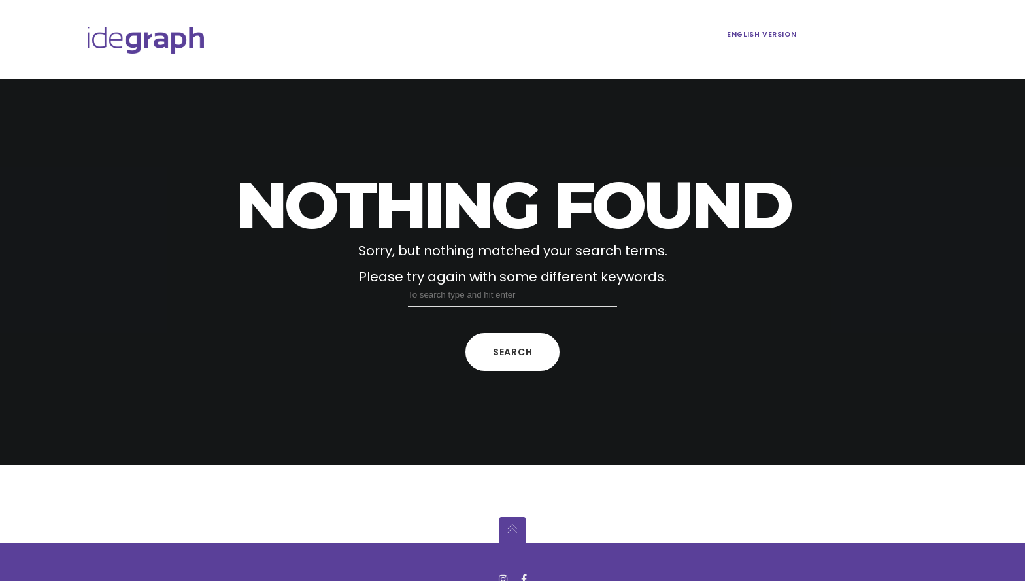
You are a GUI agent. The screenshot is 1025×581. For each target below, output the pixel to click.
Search (512, 352)
